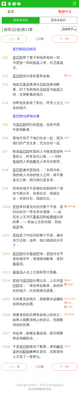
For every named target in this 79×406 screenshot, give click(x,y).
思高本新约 (58, 20)
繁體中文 (65, 11)
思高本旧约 (20, 20)
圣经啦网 (12, 4)
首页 (10, 11)
